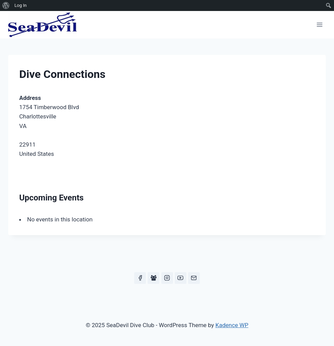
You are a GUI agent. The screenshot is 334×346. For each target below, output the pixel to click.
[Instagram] (167, 278)
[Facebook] (140, 278)
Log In (20, 5)
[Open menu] (319, 24)
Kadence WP (232, 325)
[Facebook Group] (153, 278)
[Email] (194, 278)
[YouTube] (180, 278)
